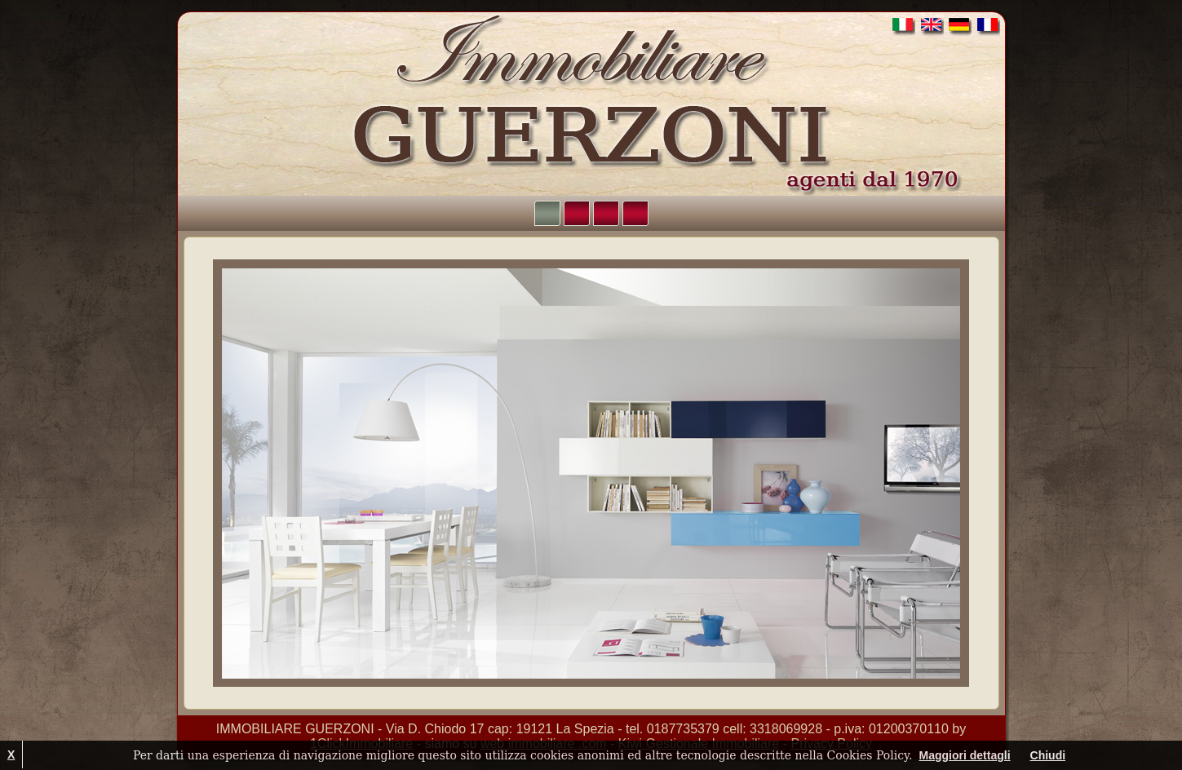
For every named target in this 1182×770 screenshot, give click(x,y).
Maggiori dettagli (965, 755)
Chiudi (1048, 755)
